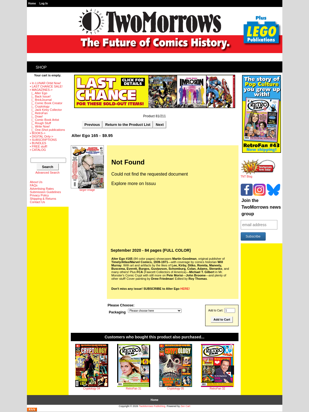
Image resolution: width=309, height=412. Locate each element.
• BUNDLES (38, 143)
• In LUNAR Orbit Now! (45, 83)
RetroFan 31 (133, 388)
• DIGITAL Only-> (41, 136)
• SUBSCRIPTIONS (43, 139)
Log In (43, 3)
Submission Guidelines (45, 192)
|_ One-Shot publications (47, 129)
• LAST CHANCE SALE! (46, 86)
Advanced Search (48, 172)
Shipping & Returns (43, 198)
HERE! (185, 288)
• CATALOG (38, 149)
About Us (36, 182)
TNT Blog (258, 175)
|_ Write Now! (40, 126)
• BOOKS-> (38, 133)
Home (32, 3)
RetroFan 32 (217, 388)
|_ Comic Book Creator (46, 103)
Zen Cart (185, 406)
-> (41, 89)
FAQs (34, 185)
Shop (41, 67)
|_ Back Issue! (40, 96)
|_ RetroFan (39, 113)
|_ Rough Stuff (40, 123)
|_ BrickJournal (41, 99)
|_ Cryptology (40, 106)
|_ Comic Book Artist (44, 119)
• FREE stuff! (38, 146)
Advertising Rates (42, 188)
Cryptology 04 (91, 388)
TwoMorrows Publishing (152, 406)
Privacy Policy (39, 195)
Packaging (117, 312)
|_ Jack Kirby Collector (46, 109)
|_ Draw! (36, 116)
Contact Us (37, 202)
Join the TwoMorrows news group (261, 207)
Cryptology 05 (175, 388)
